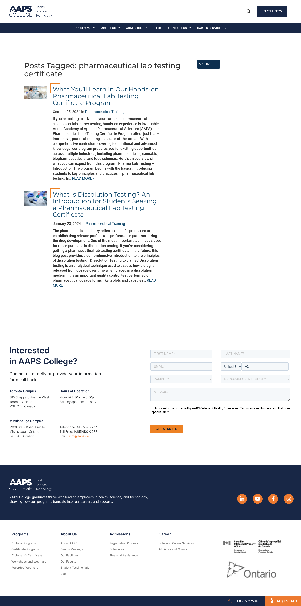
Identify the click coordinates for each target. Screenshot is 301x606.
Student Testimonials (75, 567)
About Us (110, 28)
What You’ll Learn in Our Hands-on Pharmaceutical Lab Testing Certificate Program (106, 96)
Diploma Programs (24, 543)
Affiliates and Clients (173, 549)
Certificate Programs (25, 549)
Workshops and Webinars (28, 561)
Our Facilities (70, 555)
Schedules (117, 549)
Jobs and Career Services (176, 543)
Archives (206, 64)
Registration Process (124, 543)
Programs (85, 28)
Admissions (137, 28)
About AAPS (69, 543)
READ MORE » (83, 178)
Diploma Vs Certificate (26, 555)
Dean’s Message (72, 549)
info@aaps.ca (79, 436)
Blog (158, 28)
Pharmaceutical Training (105, 112)
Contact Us (179, 28)
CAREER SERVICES (211, 28)
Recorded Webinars (24, 567)
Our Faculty (68, 561)
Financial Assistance (124, 555)
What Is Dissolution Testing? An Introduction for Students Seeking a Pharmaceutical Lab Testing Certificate (105, 204)
